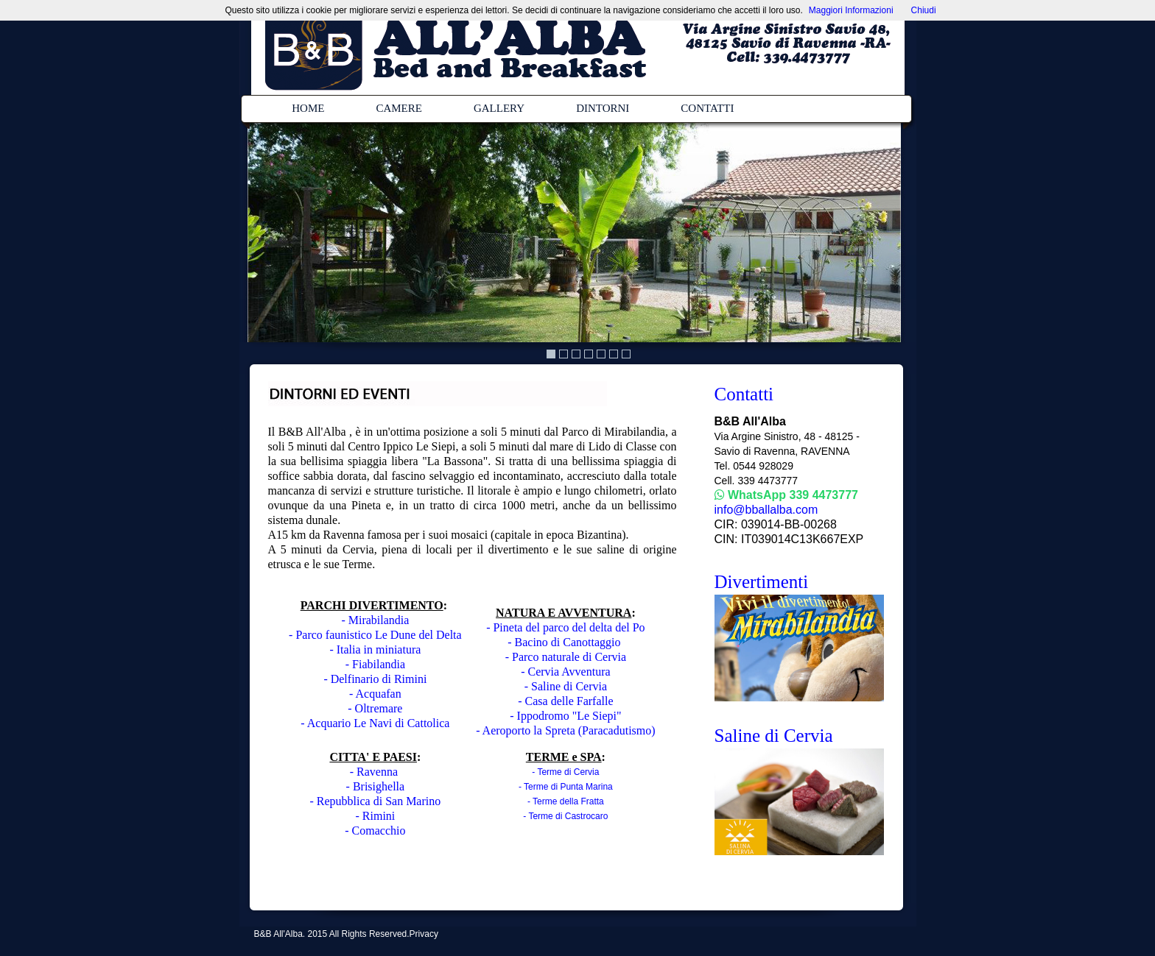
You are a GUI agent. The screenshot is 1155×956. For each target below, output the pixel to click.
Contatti (744, 394)
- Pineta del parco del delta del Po (565, 627)
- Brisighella (375, 786)
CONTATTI (707, 108)
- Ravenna (375, 771)
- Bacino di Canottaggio (565, 642)
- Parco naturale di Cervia (565, 657)
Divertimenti (762, 582)
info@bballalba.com (766, 509)
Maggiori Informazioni (851, 10)
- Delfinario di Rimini (374, 679)
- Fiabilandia (375, 664)
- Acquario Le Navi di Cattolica (375, 723)
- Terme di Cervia (565, 772)
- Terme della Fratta (565, 801)
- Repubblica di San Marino (375, 801)
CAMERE (399, 108)
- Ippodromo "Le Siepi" (565, 715)
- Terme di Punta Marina (566, 787)
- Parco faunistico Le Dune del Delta (375, 635)
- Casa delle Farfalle (565, 701)
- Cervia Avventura (565, 671)
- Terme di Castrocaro (565, 816)
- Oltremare (375, 708)
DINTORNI (602, 108)
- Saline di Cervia (565, 686)
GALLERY (499, 108)
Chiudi (923, 10)
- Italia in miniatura (375, 649)
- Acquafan (375, 693)
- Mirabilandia (375, 620)
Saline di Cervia (774, 736)
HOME (308, 108)
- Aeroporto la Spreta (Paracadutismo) (565, 730)
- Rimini (375, 816)
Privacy (424, 934)
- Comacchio (375, 830)
